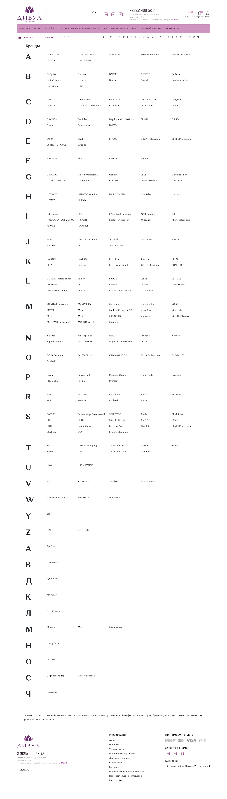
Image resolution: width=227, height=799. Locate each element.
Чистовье (52, 692)
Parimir (50, 375)
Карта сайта (115, 780)
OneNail (51, 361)
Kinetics (82, 265)
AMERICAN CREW (181, 55)
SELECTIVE (115, 414)
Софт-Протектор (56, 676)
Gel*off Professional (88, 175)
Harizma (176, 194)
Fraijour (144, 159)
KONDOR (177, 265)
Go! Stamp (83, 181)
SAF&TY (51, 414)
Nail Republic (85, 336)
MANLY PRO (84, 304)
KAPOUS (51, 259)
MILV (80, 316)
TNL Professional (118, 452)
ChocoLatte (84, 100)
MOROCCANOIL (86, 322)
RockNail (82, 401)
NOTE (143, 342)
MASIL (175, 304)
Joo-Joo (51, 245)
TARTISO (145, 446)
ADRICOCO (53, 55)
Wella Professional (56, 498)
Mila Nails (177, 310)
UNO (49, 465)
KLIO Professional (118, 265)
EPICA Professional (150, 139)
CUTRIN (176, 106)
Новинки (114, 745)
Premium (176, 375)
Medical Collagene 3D (120, 310)
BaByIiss (51, 74)
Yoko (49, 514)
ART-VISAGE (84, 60)
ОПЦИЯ (51, 660)
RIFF (49, 401)
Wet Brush (83, 498)
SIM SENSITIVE (117, 420)
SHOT (81, 420)
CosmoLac (114, 106)
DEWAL (144, 119)
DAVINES (52, 119)
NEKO (112, 336)
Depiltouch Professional (121, 119)
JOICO (175, 240)
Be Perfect (177, 74)
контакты (175, 20)
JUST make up (116, 245)
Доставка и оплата (119, 758)
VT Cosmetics (147, 481)
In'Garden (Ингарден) (120, 214)
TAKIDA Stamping (87, 446)
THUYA (50, 452)
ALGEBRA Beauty (149, 55)
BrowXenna (53, 86)
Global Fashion (179, 175)
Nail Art (51, 336)
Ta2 (49, 446)
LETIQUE (176, 279)
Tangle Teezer (116, 446)
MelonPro (145, 310)
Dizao (50, 125)
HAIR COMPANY (117, 194)
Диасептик (53, 579)
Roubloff (113, 401)
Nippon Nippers (55, 342)
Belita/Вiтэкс (54, 80)
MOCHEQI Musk (180, 316)
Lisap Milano (178, 285)
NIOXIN (176, 336)
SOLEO (51, 426)
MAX (80, 310)
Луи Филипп (54, 611)
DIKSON (176, 119)
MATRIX (51, 310)
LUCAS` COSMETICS (120, 291)
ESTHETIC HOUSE (56, 145)
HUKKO (82, 200)
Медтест (82, 627)
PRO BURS (52, 381)
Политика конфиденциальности (126, 772)
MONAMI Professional (58, 322)
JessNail (113, 240)
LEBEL (143, 279)
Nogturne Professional (121, 342)
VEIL (49, 481)
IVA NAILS (83, 226)
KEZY (50, 265)
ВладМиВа (53, 562)
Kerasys (144, 259)
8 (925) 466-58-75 (143, 11)
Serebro (144, 414)
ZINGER (51, 530)
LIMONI (113, 285)
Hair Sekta (145, 194)
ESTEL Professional (182, 139)
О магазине (115, 762)
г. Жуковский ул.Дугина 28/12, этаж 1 (187, 766)
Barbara (82, 74)
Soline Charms (85, 426)
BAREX (113, 74)
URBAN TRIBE (85, 465)
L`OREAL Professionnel (59, 279)
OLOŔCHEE (178, 355)
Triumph (145, 452)
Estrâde (82, 145)
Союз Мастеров (86, 676)
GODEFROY (115, 181)
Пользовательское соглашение (125, 776)
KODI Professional (149, 265)
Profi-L (81, 381)
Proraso (113, 381)
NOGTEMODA (85, 342)
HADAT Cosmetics (87, 194)
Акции (112, 740)
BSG (80, 86)
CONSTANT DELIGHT (89, 106)
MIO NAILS (115, 316)
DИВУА (113, 125)
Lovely (81, 291)
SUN (80, 432)
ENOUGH (114, 139)
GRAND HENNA (148, 181)
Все (59, 37)
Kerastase (114, 259)
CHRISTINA (115, 100)
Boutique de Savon (181, 80)
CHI (49, 100)
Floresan (113, 159)
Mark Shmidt (147, 304)
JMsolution (146, 240)
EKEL (80, 139)
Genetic (113, 175)
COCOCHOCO (148, 100)
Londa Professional (57, 291)
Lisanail (144, 285)
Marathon (114, 304)
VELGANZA (84, 481)
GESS (143, 175)
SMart (175, 420)
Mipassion (145, 316)
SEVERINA (177, 414)
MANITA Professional (58, 304)
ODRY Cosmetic (55, 355)
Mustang (113, 322)
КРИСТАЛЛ (53, 595)
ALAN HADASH (86, 55)
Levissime (52, 285)
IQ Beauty (145, 220)
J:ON (49, 240)
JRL (80, 245)
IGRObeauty (53, 214)
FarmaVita (52, 159)
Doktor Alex (84, 125)
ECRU (50, 139)
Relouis (144, 395)
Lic (79, 285)
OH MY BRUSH (85, 355)
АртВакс (51, 546)
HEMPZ (51, 200)
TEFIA (175, 446)
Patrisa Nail (84, 375)
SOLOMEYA (115, 426)
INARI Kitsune (147, 214)
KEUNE (175, 259)
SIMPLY (144, 420)
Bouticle (144, 80)
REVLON (176, 395)
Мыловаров (115, 627)
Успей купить (116, 749)
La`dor (81, 279)
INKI (174, 214)
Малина (51, 627)
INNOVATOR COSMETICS (60, 220)
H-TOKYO (52, 194)
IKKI (80, 214)
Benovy (82, 80)
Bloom (112, 80)
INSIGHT (82, 220)
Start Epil (51, 432)
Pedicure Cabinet (118, 375)
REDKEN (82, 395)
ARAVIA (51, 60)
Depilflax (82, 119)
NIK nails (145, 336)
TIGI (80, 452)
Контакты (114, 767)
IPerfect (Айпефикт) (119, 220)
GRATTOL (177, 181)
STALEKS (145, 426)
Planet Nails (146, 375)
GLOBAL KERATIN (56, 181)
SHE (49, 420)
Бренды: (48, 37)
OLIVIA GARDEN (118, 355)
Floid (80, 159)
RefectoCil (114, 395)
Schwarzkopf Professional (91, 414)
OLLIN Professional (150, 355)
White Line (115, 498)
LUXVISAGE (146, 291)
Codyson (176, 100)
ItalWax (51, 226)
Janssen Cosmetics (88, 240)
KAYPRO (82, 259)
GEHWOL (52, 175)
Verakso (113, 481)
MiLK (49, 316)
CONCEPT (52, 106)
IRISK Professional (181, 220)
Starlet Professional (182, 426)
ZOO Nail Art (85, 530)
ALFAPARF (114, 55)
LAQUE (113, 279)
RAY (49, 395)
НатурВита (53, 643)
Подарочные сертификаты (123, 753)
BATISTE (145, 74)
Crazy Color (146, 106)
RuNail (143, 401)
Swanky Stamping (118, 432)
